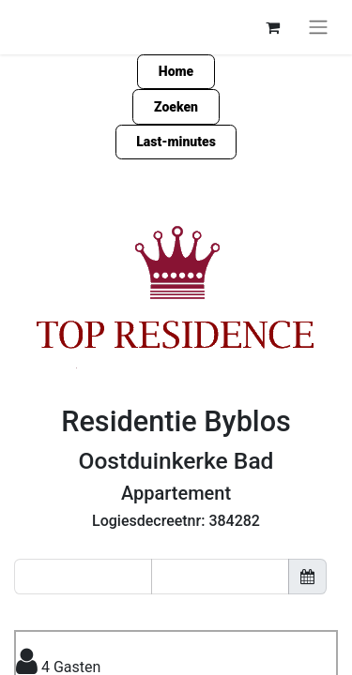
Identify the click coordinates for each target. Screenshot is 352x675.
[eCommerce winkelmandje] (272, 27)
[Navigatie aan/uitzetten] (318, 27)
